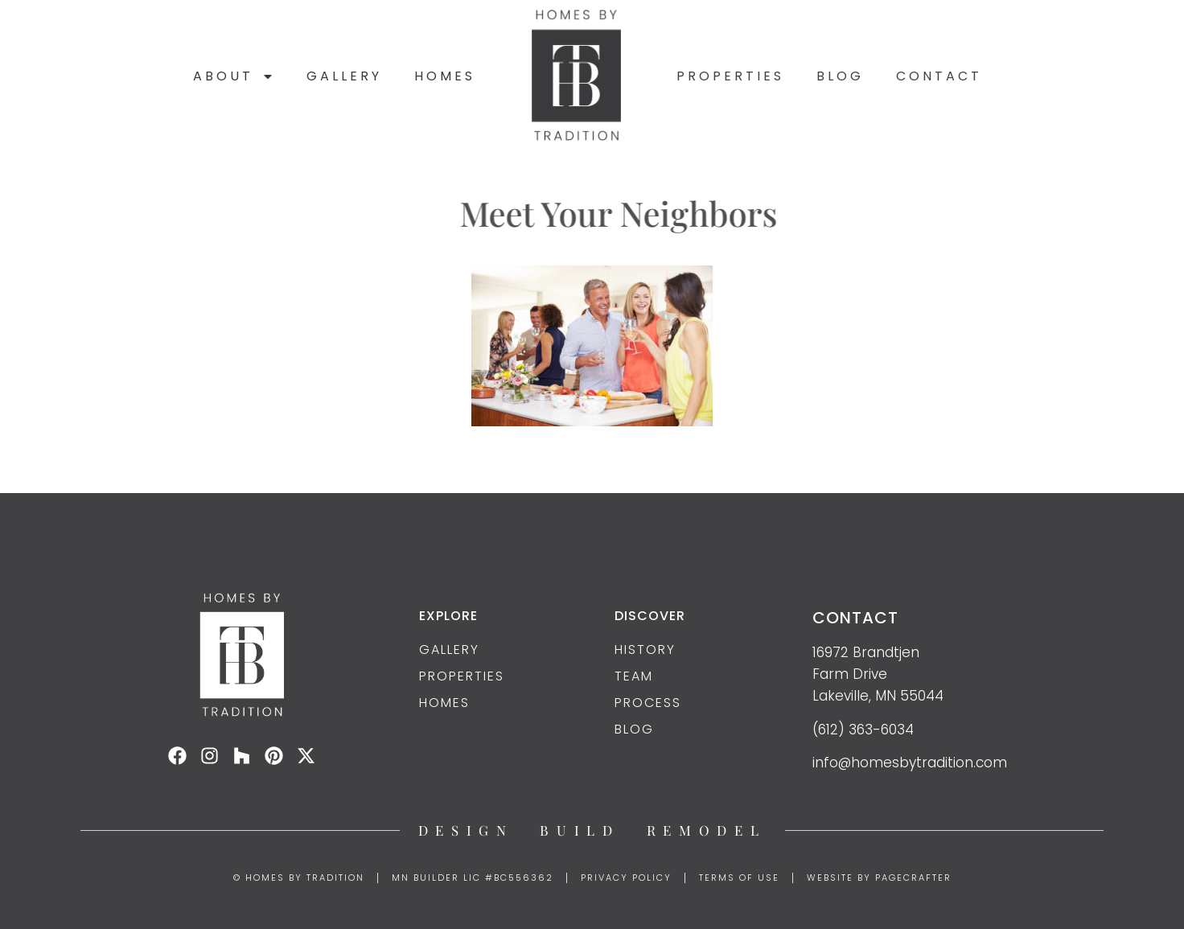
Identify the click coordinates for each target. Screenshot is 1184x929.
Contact (939, 76)
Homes (444, 76)
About (233, 76)
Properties (730, 76)
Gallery (344, 76)
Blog (840, 76)
